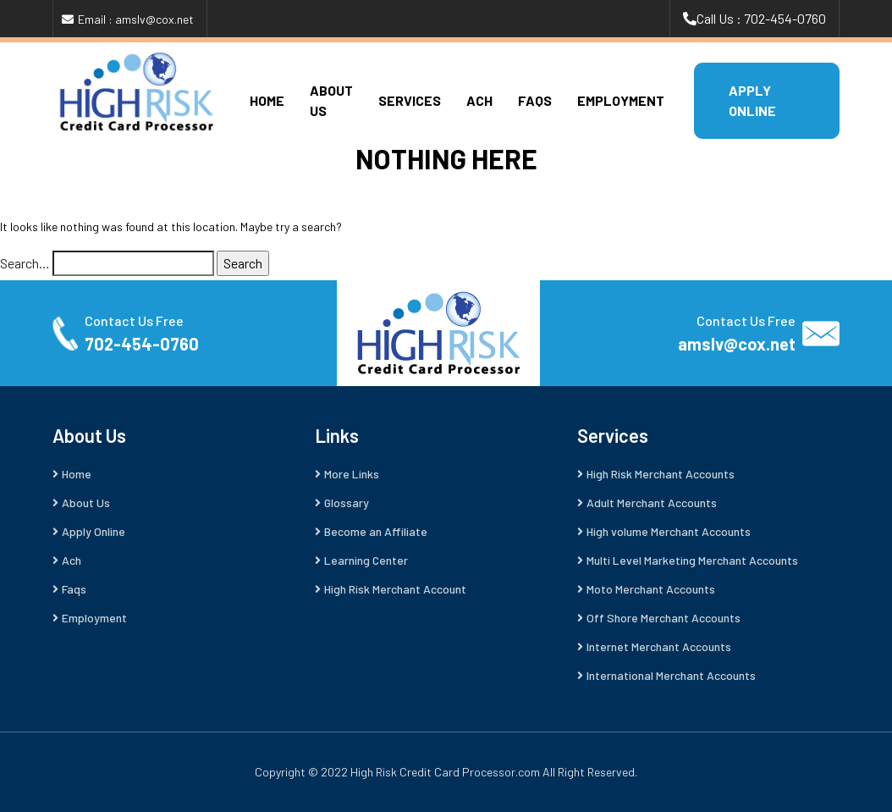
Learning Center (366, 560)
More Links (351, 474)
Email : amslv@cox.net (136, 19)
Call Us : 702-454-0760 (761, 18)
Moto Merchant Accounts (650, 589)
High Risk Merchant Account (395, 589)
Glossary (346, 502)
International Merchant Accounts (671, 675)
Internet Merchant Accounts (658, 646)
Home (267, 100)
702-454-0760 (142, 344)
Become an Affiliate (375, 531)
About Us (86, 502)
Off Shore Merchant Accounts (663, 617)
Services (409, 100)
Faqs (535, 100)
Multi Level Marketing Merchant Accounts (692, 560)
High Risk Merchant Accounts (660, 474)
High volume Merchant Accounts (668, 531)
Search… (25, 263)
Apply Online (93, 531)
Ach (479, 100)
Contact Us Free (134, 320)
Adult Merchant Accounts (651, 502)
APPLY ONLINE (752, 100)
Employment (620, 100)
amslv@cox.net (737, 344)
